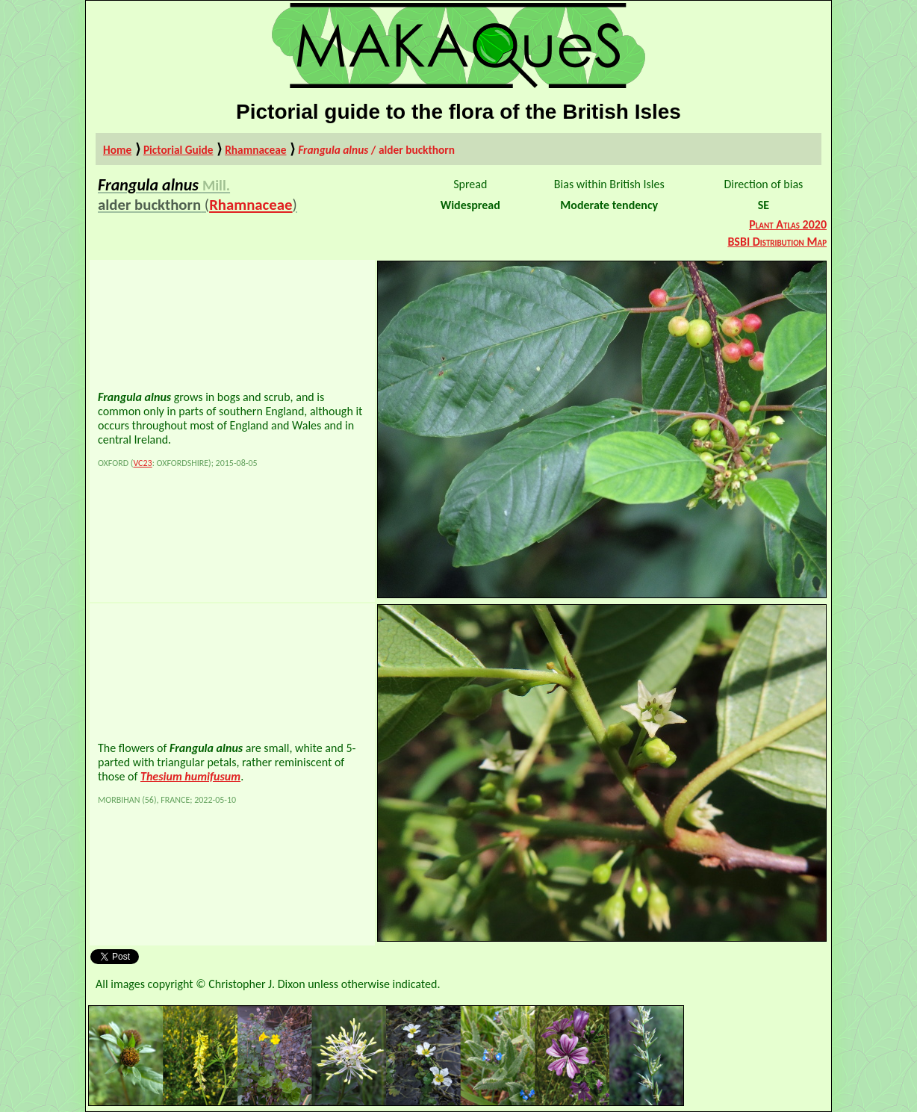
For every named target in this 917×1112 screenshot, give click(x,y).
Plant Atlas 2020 (788, 224)
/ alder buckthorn (376, 150)
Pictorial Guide (178, 150)
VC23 (142, 463)
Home (117, 150)
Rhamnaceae (255, 150)
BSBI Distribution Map (777, 241)
